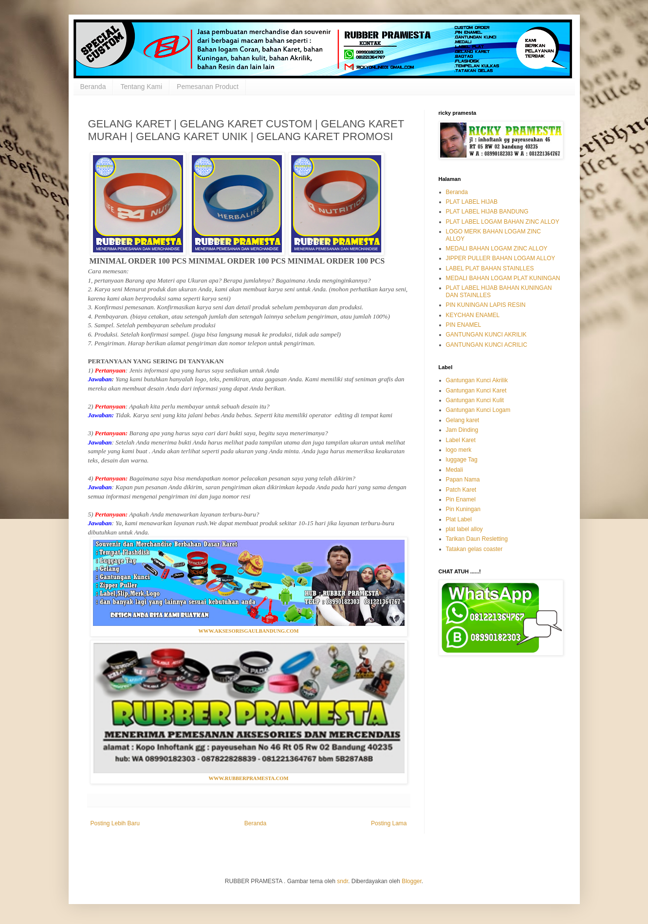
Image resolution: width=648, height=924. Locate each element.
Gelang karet (463, 420)
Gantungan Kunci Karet (476, 390)
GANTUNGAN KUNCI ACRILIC (486, 344)
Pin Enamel (461, 499)
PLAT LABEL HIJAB (472, 201)
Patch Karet (461, 489)
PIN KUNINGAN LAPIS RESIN (486, 305)
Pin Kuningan (463, 509)
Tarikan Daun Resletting (477, 538)
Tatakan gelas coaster (474, 549)
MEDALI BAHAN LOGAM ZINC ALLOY (497, 248)
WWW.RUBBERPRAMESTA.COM (248, 778)
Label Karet (461, 440)
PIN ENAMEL (463, 324)
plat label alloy (464, 529)
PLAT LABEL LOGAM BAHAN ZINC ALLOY (502, 221)
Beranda (93, 86)
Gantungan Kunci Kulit (475, 400)
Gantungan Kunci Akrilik (477, 380)
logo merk (459, 449)
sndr (342, 881)
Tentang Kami (141, 86)
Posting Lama (389, 823)
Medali (454, 469)
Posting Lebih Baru (115, 823)
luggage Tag (462, 459)
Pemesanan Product (208, 86)
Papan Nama (463, 479)
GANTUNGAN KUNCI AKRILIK (486, 334)
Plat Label (459, 519)
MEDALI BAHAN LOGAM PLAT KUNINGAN (503, 278)
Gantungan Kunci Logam (478, 410)
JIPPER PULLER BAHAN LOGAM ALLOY (500, 258)
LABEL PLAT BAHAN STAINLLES (490, 268)
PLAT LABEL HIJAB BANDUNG (487, 211)
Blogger (412, 881)
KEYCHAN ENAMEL (473, 315)
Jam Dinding (462, 429)
